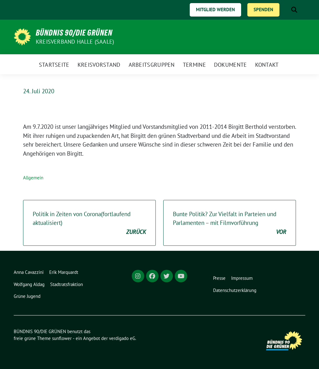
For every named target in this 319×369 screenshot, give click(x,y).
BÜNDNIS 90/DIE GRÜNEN (74, 32)
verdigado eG (122, 338)
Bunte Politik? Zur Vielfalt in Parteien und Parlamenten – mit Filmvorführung (229, 223)
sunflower (62, 338)
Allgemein (33, 178)
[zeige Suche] (294, 10)
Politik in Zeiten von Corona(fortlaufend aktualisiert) (89, 223)
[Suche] (285, 10)
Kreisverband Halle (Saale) (75, 41)
